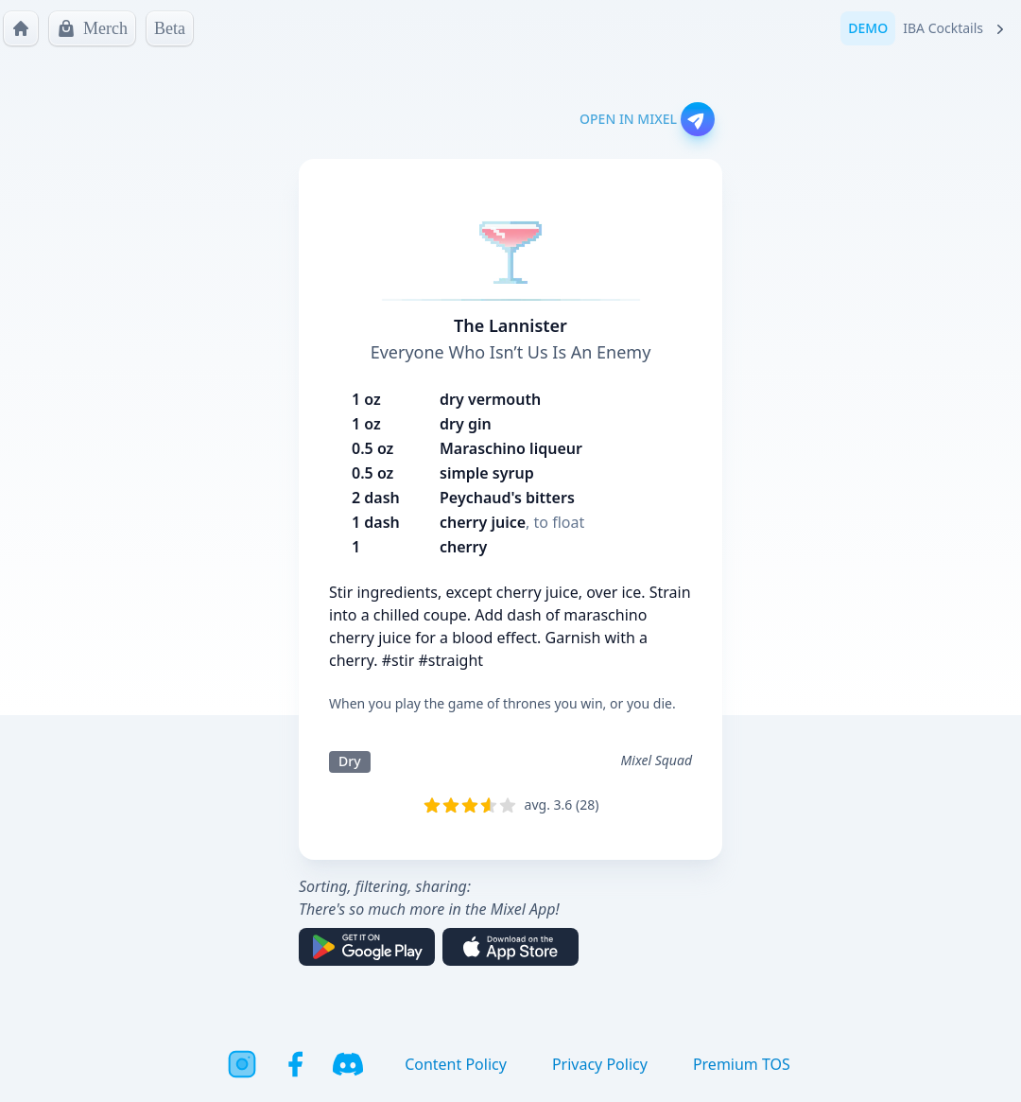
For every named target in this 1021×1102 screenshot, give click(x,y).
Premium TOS (741, 1064)
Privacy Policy (600, 1064)
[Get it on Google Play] (367, 947)
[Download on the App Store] (510, 947)
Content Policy (456, 1064)
